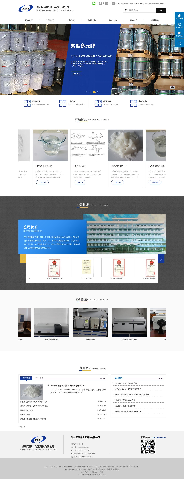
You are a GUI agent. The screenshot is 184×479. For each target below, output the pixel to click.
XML (149, 4)
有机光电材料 (81, 166)
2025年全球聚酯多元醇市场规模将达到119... (66, 386)
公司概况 (50, 20)
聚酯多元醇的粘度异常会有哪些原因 (34, 406)
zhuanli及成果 (87, 279)
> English (119, 4)
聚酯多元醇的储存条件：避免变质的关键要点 (132, 395)
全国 (101, 472)
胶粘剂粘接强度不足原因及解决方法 (34, 402)
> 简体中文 (125, 4)
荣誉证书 (113, 20)
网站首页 (29, 20)
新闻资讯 (134, 20)
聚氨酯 (119, 466)
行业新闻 (39, 378)
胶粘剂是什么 (25, 415)
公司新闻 (26, 378)
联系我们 (155, 20)
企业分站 (133, 4)
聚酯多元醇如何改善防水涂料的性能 (128, 411)
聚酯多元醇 (112, 466)
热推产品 (84, 472)
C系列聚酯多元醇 (120, 166)
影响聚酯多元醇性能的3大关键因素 (128, 389)
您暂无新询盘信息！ (159, 4)
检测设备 (92, 20)
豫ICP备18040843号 (72, 469)
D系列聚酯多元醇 (45, 166)
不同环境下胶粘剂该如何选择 (126, 383)
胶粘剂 (125, 466)
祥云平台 (94, 469)
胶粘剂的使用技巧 (27, 410)
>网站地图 (139, 4)
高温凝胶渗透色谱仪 (129, 339)
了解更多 (42, 182)
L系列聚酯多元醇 (157, 166)
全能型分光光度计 (52, 339)
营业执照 (116, 469)
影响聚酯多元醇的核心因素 (125, 400)
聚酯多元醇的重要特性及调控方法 (33, 419)
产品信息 (71, 20)
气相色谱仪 (91, 339)
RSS (145, 4)
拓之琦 (109, 469)
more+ (103, 378)
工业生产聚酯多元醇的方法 (125, 406)
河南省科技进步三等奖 (54, 279)
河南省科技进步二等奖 (119, 279)
